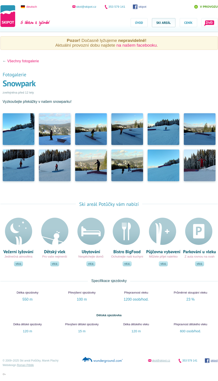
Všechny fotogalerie (23, 61)
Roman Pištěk (25, 365)
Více (18, 264)
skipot (142, 6)
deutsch (31, 6)
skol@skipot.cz (86, 6)
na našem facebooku (136, 45)
